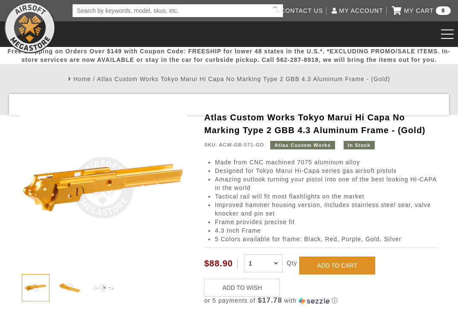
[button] (321, 301)
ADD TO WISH (242, 287)
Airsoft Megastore (29, 27)
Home (82, 79)
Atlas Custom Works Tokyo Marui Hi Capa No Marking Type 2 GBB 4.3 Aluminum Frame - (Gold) (243, 79)
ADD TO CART (337, 265)
